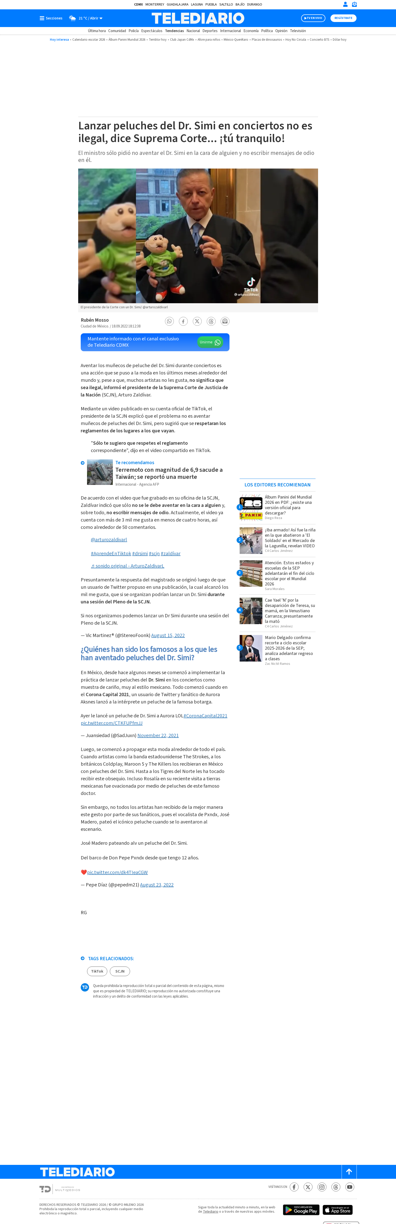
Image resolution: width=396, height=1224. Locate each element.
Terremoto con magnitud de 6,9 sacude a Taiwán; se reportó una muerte (169, 473)
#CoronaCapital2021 (205, 715)
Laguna (197, 4)
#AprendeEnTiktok (111, 553)
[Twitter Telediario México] (308, 1187)
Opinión (281, 31)
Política (267, 31)
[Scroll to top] (349, 1172)
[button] (169, 321)
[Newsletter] (354, 5)
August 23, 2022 (157, 884)
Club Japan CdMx (182, 39)
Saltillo (226, 4)
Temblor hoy (157, 39)
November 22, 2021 (158, 735)
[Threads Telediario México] (335, 1187)
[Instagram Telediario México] (322, 1187)
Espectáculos (151, 31)
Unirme (206, 342)
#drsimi (140, 553)
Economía (251, 31)
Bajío (240, 4)
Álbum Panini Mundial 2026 (127, 39)
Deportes (210, 31)
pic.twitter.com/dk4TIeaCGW (117, 872)
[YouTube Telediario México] (349, 1187)
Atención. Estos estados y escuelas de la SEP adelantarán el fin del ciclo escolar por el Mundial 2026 (289, 573)
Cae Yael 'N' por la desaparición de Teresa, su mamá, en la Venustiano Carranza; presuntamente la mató (290, 611)
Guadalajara (178, 4)
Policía (134, 31)
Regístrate (343, 18)
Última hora (97, 31)
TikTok (97, 971)
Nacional (193, 31)
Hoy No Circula (295, 39)
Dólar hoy (339, 39)
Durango (254, 4)
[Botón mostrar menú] (52, 18)
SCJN (119, 971)
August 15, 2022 (168, 635)
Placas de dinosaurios (267, 39)
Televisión (298, 31)
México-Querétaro (236, 39)
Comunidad (117, 31)
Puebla (211, 4)
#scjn (154, 553)
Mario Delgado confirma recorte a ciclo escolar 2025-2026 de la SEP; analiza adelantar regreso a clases (289, 648)
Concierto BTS (319, 39)
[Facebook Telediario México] (294, 1187)
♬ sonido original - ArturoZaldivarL (127, 566)
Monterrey (154, 4)
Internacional (230, 31)
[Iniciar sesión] (345, 4)
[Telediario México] (198, 18)
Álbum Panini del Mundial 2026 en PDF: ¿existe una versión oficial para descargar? (288, 505)
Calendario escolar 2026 (88, 39)
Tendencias (174, 31)
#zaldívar (170, 553)
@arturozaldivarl (109, 539)
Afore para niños (209, 39)
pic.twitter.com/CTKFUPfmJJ (111, 723)
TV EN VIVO (314, 18)
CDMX (138, 4)
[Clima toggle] (84, 18)
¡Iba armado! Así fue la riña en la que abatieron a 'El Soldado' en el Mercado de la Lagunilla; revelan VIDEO (290, 538)
